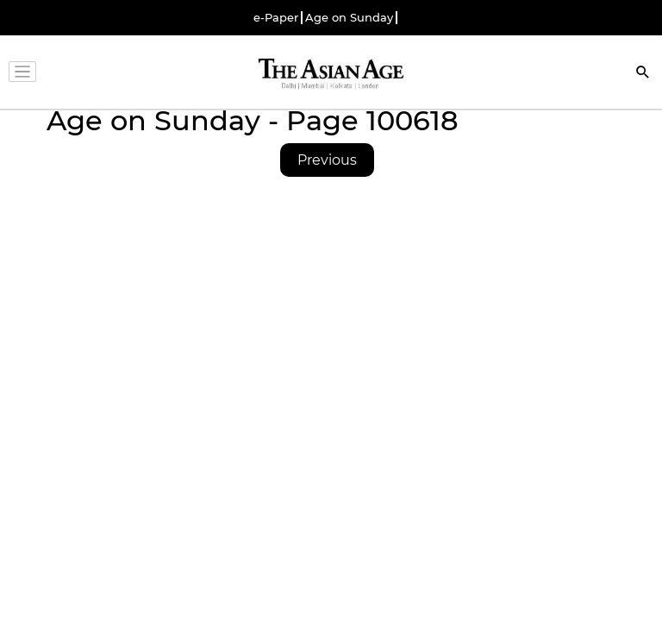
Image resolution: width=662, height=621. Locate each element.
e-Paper (275, 17)
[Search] (643, 73)
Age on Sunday (349, 17)
